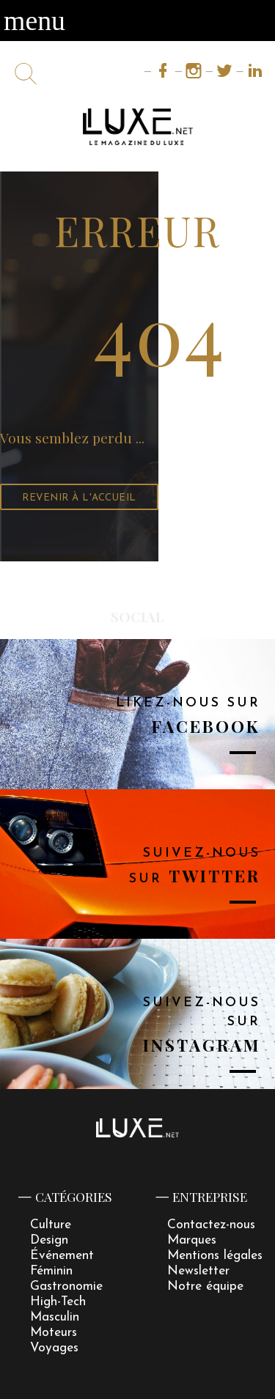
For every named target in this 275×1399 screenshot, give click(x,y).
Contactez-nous (211, 1225)
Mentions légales (215, 1255)
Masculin (54, 1317)
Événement (62, 1255)
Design (49, 1240)
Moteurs (53, 1332)
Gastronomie (66, 1286)
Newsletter (198, 1271)
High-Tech (58, 1302)
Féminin (51, 1271)
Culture (50, 1225)
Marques (191, 1240)
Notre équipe (205, 1286)
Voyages (54, 1348)
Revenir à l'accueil (79, 498)
